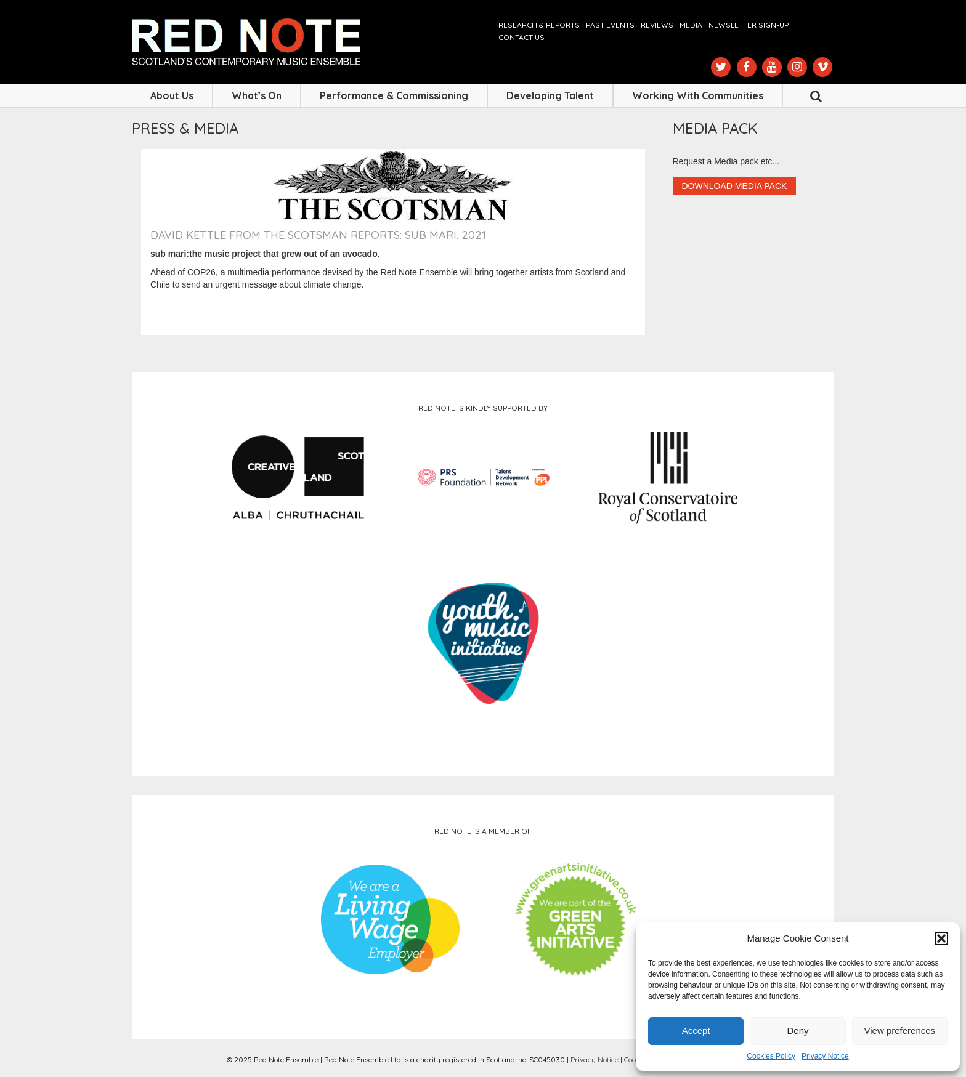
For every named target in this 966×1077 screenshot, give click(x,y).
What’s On (257, 95)
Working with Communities (697, 95)
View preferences (900, 1030)
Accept (696, 1030)
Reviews (657, 25)
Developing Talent (550, 95)
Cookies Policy (771, 1056)
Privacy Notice (825, 1056)
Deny (797, 1030)
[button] (941, 938)
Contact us (521, 37)
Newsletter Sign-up (748, 25)
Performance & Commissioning (394, 95)
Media (691, 25)
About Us (171, 95)
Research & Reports (539, 25)
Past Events (610, 25)
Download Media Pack (734, 186)
